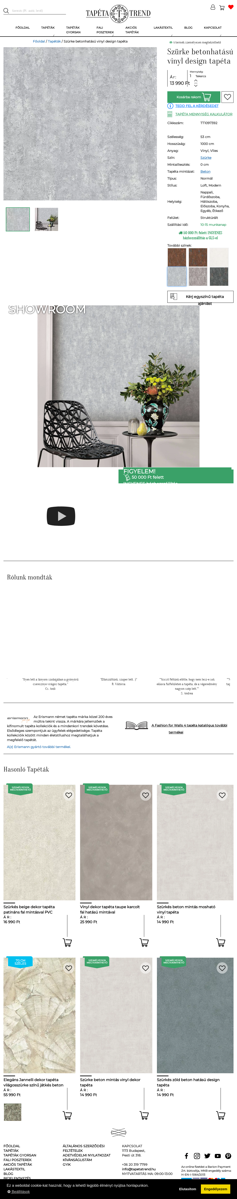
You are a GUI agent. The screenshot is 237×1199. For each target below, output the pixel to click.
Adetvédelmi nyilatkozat (86, 1155)
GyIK (67, 1164)
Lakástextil (14, 1169)
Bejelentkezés (17, 1178)
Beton (205, 171)
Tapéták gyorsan (19, 1155)
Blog (8, 1174)
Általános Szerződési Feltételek (84, 1148)
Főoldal (39, 41)
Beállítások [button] (18, 1192)
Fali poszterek (17, 1160)
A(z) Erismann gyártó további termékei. (39, 747)
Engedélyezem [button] (215, 1189)
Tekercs (201, 76)
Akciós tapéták (17, 1164)
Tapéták (54, 41)
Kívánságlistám (77, 1160)
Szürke (205, 158)
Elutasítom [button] (187, 1189)
